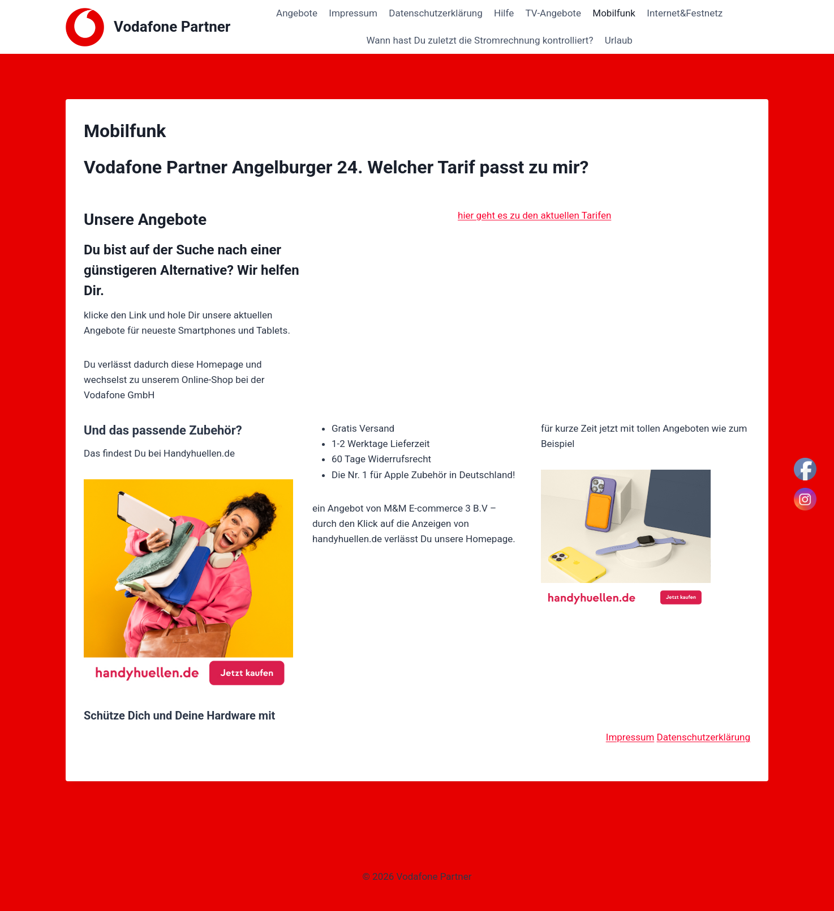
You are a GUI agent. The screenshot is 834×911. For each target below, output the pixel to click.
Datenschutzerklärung (435, 13)
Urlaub (619, 40)
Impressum (353, 13)
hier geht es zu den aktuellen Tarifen (534, 215)
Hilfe (504, 13)
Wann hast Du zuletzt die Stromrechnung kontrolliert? (479, 40)
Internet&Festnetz (685, 13)
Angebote (296, 13)
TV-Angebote (553, 13)
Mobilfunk (613, 13)
